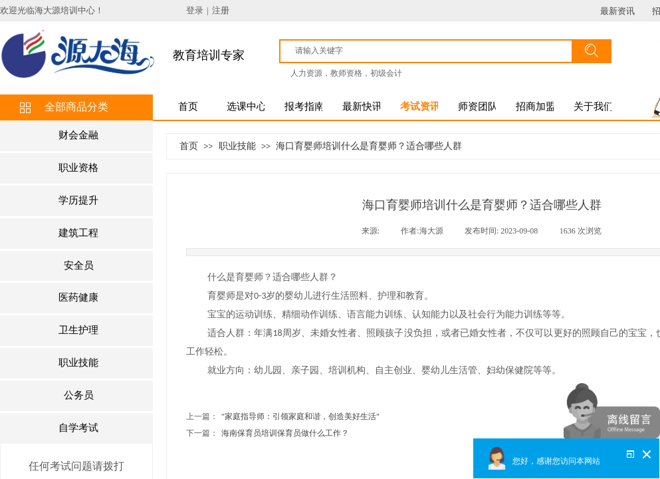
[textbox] (432, 50)
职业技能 (237, 145)
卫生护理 (78, 330)
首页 (188, 145)
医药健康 (78, 297)
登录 (194, 10)
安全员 (79, 265)
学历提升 (78, 200)
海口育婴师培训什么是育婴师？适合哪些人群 (369, 145)
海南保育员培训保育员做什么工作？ (267, 433)
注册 (220, 10)
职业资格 (78, 167)
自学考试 (78, 427)
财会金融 (78, 135)
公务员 (79, 395)
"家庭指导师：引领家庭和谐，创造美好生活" (283, 416)
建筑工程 (78, 233)
